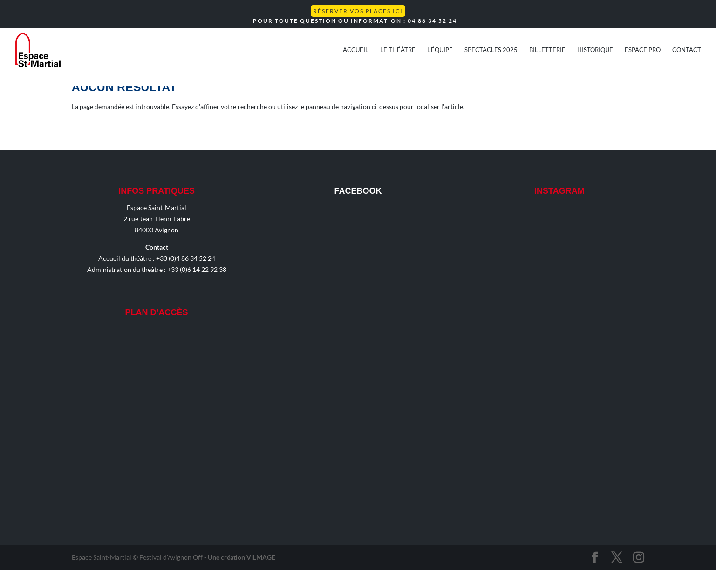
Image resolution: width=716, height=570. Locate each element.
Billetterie (547, 50)
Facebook (358, 191)
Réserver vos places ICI (358, 10)
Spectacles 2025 (491, 50)
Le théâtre (398, 50)
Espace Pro (643, 50)
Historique (595, 50)
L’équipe (440, 50)
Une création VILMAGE (241, 557)
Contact (686, 50)
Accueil (355, 50)
